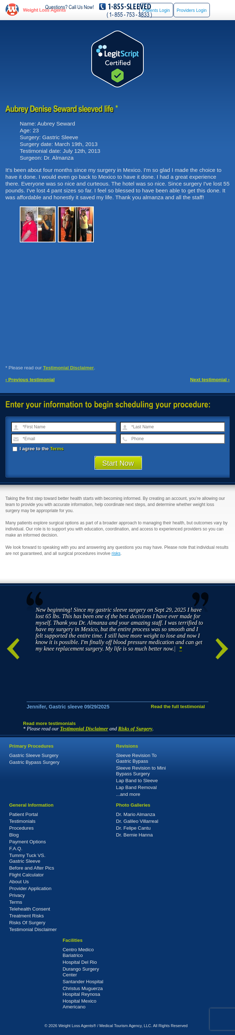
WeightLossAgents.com (44, 10)
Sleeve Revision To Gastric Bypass (136, 758)
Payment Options (27, 841)
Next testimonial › (210, 379)
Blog (14, 835)
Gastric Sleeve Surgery (33, 755)
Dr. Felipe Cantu (133, 828)
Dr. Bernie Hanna (134, 835)
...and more (128, 794)
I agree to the (38, 448)
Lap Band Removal (136, 787)
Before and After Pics (31, 868)
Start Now (118, 463)
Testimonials (22, 821)
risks (116, 553)
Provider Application (30, 888)
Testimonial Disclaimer (68, 367)
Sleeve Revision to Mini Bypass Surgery (141, 770)
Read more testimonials (49, 723)
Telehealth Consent (29, 909)
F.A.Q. (15, 848)
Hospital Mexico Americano (79, 1003)
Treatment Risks (26, 915)
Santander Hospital (83, 981)
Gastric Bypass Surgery (34, 762)
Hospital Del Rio (80, 962)
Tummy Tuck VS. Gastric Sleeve (27, 858)
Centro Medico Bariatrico (78, 952)
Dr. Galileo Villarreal (137, 821)
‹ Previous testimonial (30, 379)
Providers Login (192, 10)
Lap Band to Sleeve (137, 780)
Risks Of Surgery (27, 922)
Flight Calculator (26, 874)
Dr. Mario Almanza (135, 814)
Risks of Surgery (135, 728)
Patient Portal (23, 814)
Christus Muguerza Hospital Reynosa (83, 991)
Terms (57, 448)
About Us (19, 881)
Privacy (17, 895)
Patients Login (156, 10)
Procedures (21, 828)
